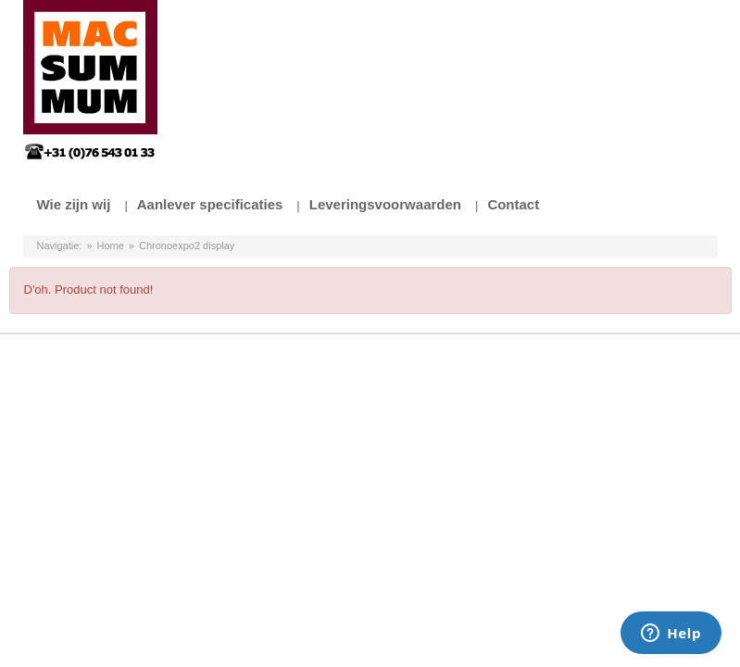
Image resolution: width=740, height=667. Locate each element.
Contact (513, 204)
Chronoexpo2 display (186, 245)
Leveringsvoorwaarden (385, 204)
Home (110, 245)
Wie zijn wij (74, 204)
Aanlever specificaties (210, 204)
